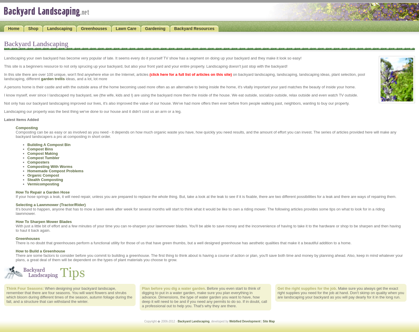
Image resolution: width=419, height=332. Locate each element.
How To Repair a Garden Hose (43, 192)
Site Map (269, 321)
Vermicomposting (43, 184)
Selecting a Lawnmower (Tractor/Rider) (51, 205)
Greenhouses (94, 28)
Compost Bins (40, 149)
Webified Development (244, 321)
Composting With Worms (49, 166)
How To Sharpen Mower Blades (44, 221)
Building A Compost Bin (49, 145)
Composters (38, 162)
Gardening (155, 28)
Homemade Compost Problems (55, 171)
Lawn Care (126, 28)
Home (13, 28)
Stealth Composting (45, 180)
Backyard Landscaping (194, 321)
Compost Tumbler (43, 158)
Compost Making (42, 153)
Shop (33, 28)
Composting (27, 128)
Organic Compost (43, 175)
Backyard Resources (194, 28)
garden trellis (53, 79)
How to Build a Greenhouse (40, 251)
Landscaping (59, 28)
